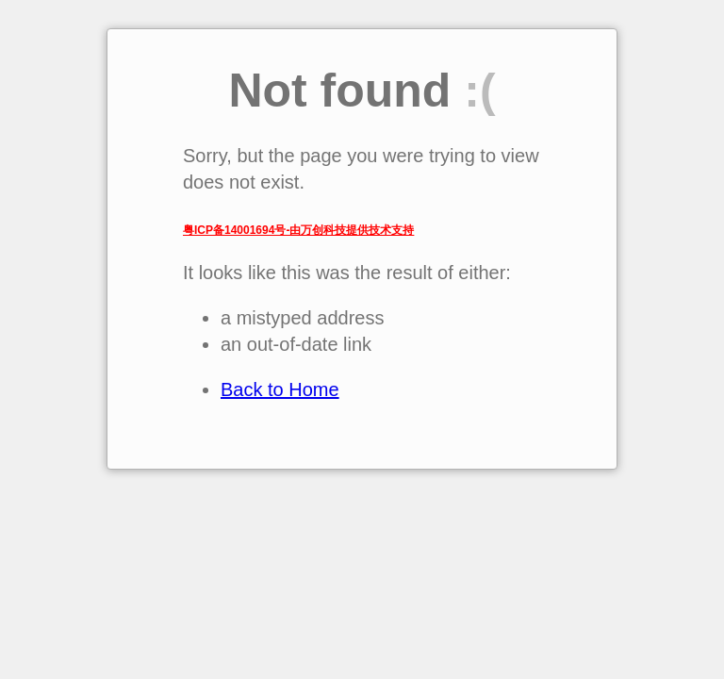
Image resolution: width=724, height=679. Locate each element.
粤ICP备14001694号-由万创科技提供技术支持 (298, 230)
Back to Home (280, 389)
